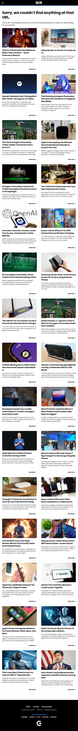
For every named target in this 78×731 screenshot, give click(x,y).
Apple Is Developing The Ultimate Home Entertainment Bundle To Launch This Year (56, 145)
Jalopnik (32, 717)
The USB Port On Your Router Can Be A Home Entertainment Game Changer (19, 322)
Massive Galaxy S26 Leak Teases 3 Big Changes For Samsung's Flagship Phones (58, 455)
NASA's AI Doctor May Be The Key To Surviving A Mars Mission (57, 629)
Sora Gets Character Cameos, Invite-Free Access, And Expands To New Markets (19, 233)
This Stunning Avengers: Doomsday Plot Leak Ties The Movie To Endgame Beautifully (58, 98)
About (28, 707)
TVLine (38, 717)
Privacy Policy (47, 707)
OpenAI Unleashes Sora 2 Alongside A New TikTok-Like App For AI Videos (19, 97)
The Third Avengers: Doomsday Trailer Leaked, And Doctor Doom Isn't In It (17, 145)
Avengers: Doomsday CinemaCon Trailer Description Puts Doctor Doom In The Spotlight (19, 189)
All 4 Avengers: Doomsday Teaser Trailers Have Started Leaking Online (19, 275)
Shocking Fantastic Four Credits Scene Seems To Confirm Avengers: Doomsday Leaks (18, 411)
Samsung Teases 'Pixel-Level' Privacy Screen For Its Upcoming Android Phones (58, 277)
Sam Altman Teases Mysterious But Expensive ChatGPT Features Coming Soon (58, 675)
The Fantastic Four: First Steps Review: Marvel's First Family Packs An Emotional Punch (18, 543)
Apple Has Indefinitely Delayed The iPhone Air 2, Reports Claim (18, 586)
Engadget (24, 717)
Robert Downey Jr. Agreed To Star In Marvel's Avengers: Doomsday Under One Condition (58, 323)
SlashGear (53, 717)
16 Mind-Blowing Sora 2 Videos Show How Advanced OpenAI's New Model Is (19, 367)
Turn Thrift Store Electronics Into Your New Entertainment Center (58, 187)
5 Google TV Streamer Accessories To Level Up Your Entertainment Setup (19, 500)
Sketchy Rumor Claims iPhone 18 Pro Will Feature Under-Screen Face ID (58, 542)
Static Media (30, 710)
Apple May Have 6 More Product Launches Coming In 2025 (17, 454)
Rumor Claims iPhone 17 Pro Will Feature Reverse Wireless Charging (57, 231)
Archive (36, 707)
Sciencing (45, 717)
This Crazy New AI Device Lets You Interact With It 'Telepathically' (17, 673)
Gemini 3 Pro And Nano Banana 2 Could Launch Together (56, 586)
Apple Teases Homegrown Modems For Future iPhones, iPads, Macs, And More (19, 631)
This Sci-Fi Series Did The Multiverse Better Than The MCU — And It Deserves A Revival (18, 52)
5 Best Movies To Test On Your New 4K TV (58, 51)
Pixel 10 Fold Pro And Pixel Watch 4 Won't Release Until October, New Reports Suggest (57, 411)
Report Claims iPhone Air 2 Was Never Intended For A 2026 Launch (56, 500)
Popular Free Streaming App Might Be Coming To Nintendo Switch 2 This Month (58, 367)
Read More (32, 69)
